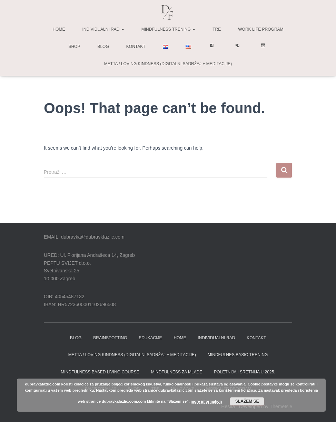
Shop (74, 46)
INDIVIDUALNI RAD (216, 337)
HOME (180, 337)
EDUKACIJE (150, 337)
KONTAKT (256, 337)
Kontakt (136, 46)
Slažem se (247, 401)
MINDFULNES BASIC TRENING (238, 354)
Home (58, 29)
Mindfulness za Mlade (176, 372)
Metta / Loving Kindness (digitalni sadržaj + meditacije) (168, 63)
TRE (217, 29)
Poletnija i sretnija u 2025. (244, 372)
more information (206, 401)
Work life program (260, 29)
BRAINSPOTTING (110, 337)
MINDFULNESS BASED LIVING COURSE (100, 372)
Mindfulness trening (168, 29)
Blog (103, 46)
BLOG (75, 337)
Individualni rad (103, 29)
